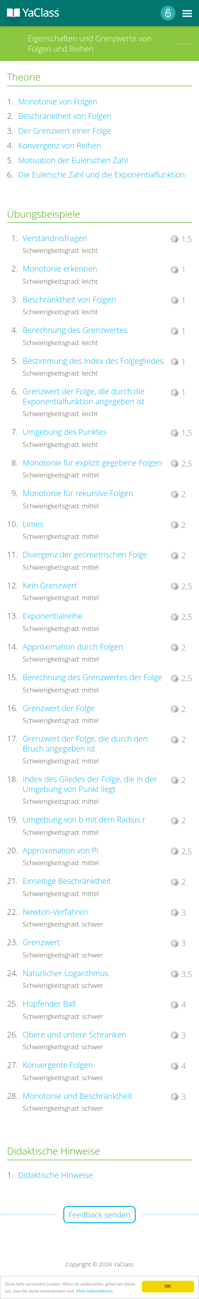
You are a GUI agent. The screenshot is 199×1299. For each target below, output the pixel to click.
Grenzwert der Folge (59, 708)
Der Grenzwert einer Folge (64, 130)
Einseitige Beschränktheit (67, 881)
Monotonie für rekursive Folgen (78, 493)
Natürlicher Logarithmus (65, 973)
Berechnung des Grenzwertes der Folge (92, 677)
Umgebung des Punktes (65, 431)
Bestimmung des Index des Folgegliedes (93, 361)
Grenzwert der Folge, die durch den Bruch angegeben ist (85, 743)
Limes (33, 524)
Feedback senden (99, 1214)
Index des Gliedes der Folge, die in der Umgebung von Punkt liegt (90, 784)
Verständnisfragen (55, 238)
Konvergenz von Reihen (59, 145)
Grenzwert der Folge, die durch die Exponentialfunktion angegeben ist (83, 396)
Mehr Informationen (94, 1291)
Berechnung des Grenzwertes (75, 330)
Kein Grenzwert (50, 585)
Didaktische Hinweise (55, 1175)
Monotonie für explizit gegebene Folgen (92, 462)
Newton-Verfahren (55, 911)
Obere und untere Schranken (74, 1034)
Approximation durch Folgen (73, 646)
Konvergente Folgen (58, 1065)
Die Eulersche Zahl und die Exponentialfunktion (101, 174)
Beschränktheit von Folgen (65, 116)
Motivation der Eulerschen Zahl (73, 160)
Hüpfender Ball (49, 1003)
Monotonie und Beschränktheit (77, 1096)
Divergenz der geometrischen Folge (85, 554)
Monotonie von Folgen (57, 101)
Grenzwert (41, 942)
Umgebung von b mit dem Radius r (84, 819)
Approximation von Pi (60, 850)
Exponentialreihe (52, 616)
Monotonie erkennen (60, 268)
